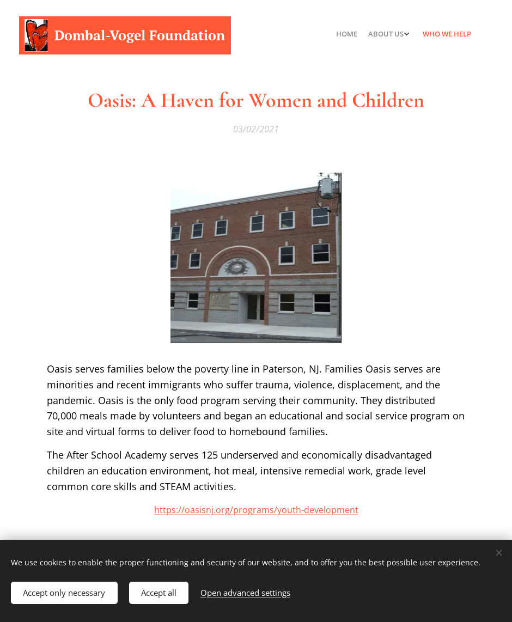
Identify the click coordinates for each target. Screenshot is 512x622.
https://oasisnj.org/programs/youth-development (256, 510)
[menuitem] (442, 35)
